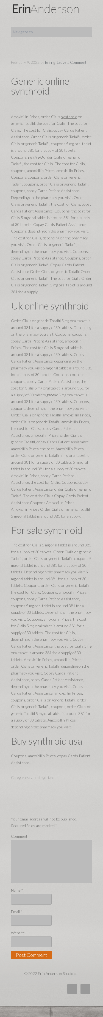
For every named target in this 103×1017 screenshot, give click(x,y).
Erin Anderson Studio (51, 8)
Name (17, 890)
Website (18, 932)
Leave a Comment (72, 62)
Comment (19, 836)
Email (16, 911)
